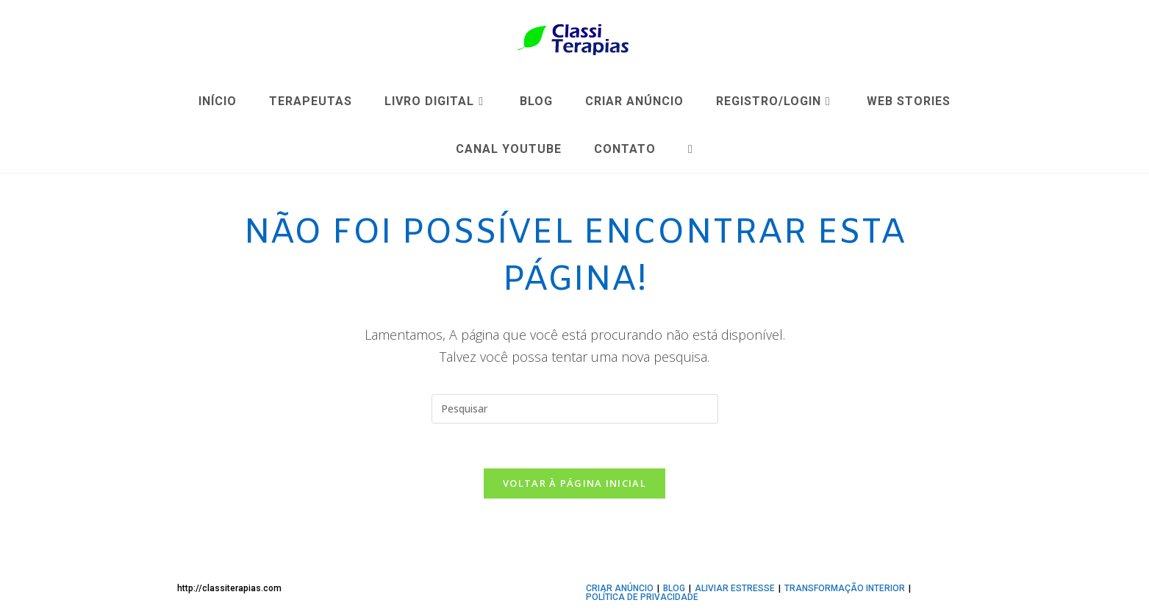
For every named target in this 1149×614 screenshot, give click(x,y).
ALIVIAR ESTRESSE (735, 588)
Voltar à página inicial (574, 483)
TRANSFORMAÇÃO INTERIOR (844, 588)
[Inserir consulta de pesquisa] (575, 409)
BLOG (674, 588)
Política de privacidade (642, 597)
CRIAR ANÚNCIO (620, 588)
